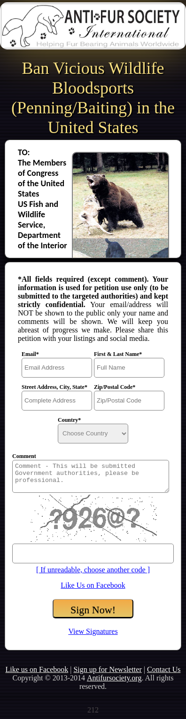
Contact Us (164, 669)
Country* (69, 420)
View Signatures (92, 631)
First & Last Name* (118, 354)
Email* (30, 354)
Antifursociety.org (114, 678)
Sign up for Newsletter (107, 669)
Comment (24, 456)
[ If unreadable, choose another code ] (93, 570)
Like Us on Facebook (93, 585)
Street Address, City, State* (54, 387)
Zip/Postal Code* (114, 387)
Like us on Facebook (36, 669)
